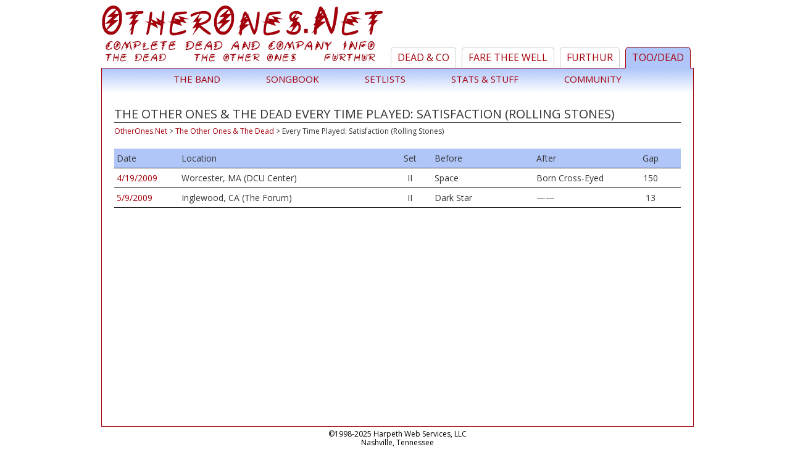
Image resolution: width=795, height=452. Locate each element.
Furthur (590, 57)
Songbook (292, 79)
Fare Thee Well (507, 57)
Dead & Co (423, 57)
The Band (196, 79)
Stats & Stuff (484, 79)
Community (593, 79)
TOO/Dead (658, 57)
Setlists (385, 79)
